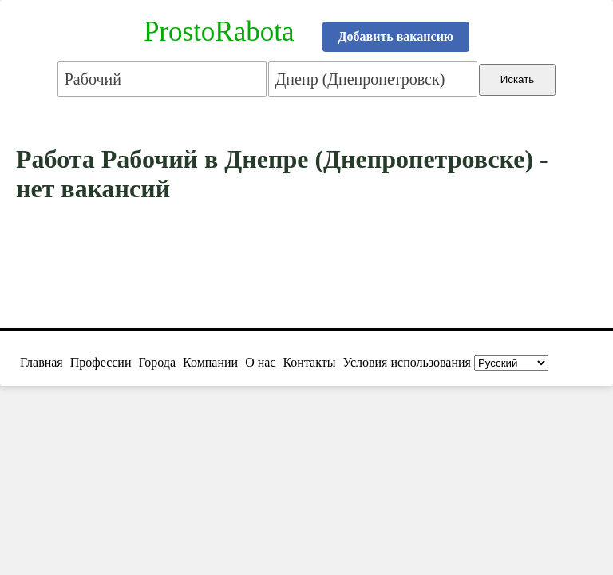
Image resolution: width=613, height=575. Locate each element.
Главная (41, 362)
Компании (210, 362)
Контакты (309, 362)
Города (157, 362)
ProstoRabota (219, 31)
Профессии (101, 362)
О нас (260, 362)
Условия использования (407, 362)
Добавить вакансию (396, 36)
